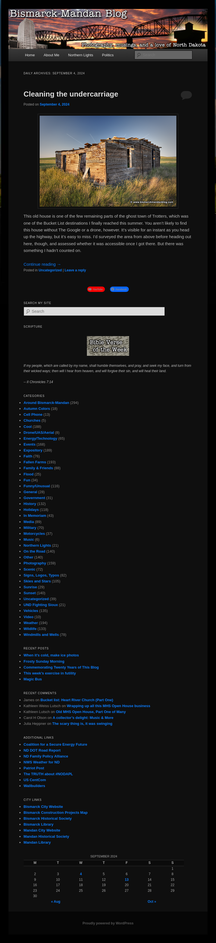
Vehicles (31, 611)
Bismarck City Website (43, 807)
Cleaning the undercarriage (71, 94)
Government (34, 498)
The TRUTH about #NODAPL (48, 774)
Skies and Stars (37, 581)
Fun (27, 480)
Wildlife (30, 629)
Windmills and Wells (41, 635)
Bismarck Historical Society (48, 818)
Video (28, 617)
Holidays (31, 510)
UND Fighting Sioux (41, 605)
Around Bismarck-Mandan (46, 403)
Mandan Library (37, 842)
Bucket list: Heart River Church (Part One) (76, 700)
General (30, 492)
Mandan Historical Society (46, 836)
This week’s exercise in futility (50, 673)
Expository (33, 450)
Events (30, 444)
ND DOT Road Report (42, 750)
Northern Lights (80, 55)
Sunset (30, 593)
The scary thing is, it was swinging (82, 723)
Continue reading (42, 264)
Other (28, 557)
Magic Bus (33, 679)
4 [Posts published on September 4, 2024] (81, 874)
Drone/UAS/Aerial (39, 432)
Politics (108, 55)
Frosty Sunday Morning (44, 661)
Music (29, 539)
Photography (35, 563)
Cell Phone (33, 414)
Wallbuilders (34, 786)
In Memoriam (35, 515)
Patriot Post (34, 768)
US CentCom (35, 780)
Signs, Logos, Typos (41, 575)
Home (30, 55)
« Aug (55, 902)
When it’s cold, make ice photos (51, 655)
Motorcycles (34, 533)
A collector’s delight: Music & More (83, 718)
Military (30, 528)
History (30, 504)
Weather (31, 623)
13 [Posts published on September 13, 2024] (127, 880)
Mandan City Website (42, 830)
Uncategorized (50, 270)
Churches (32, 420)
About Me (51, 55)
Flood (28, 474)
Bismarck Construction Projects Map (56, 812)
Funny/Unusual (37, 486)
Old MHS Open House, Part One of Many (91, 712)
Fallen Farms (35, 462)
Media (29, 522)
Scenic (29, 569)
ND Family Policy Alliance (46, 756)
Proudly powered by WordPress (107, 923)
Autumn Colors (37, 408)
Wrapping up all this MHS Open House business (108, 706)
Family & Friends (38, 468)
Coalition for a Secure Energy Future (55, 744)
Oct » (152, 902)
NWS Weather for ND (42, 762)
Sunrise (30, 587)
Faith (28, 456)
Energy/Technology (40, 438)
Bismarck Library (38, 824)
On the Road (34, 551)
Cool (28, 426)
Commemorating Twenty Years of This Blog (61, 667)
